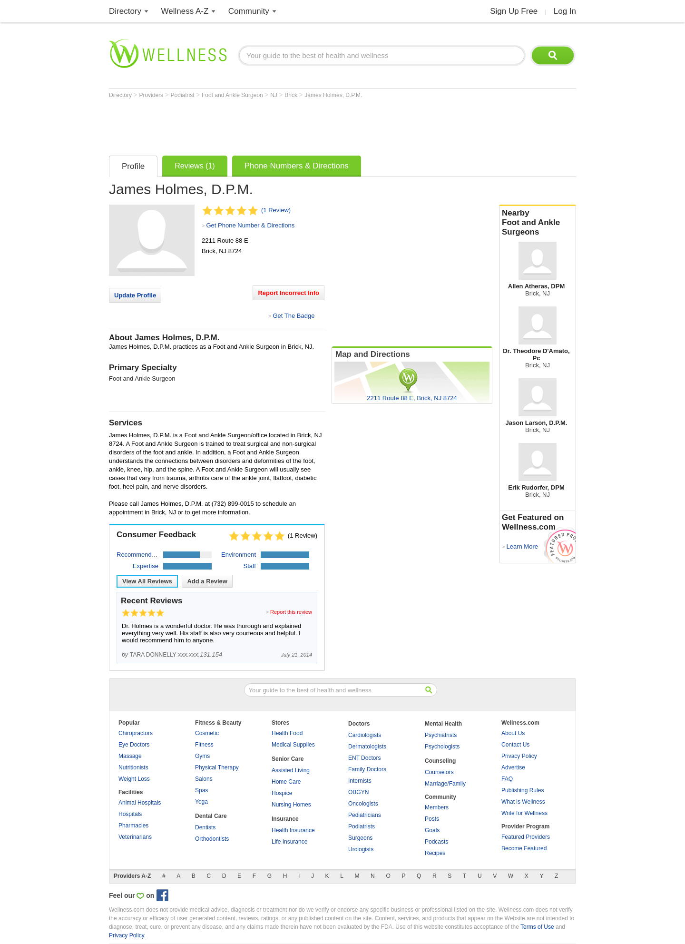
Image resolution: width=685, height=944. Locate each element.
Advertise (513, 767)
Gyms (202, 756)
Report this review (291, 612)
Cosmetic (207, 733)
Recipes (435, 853)
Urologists (360, 849)
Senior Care (287, 759)
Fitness (204, 744)
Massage (130, 756)
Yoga (201, 801)
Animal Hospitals (139, 802)
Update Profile (135, 295)
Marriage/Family (445, 783)
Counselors (439, 772)
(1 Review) (276, 210)
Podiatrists (361, 826)
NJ (274, 95)
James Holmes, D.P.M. (333, 95)
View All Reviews (147, 581)
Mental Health (443, 723)
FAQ (507, 779)
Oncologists (363, 803)
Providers (152, 95)
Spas (201, 790)
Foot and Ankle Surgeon (233, 95)
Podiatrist (183, 95)
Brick (291, 95)
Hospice (282, 793)
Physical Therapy (217, 767)
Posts (432, 819)
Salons (204, 779)
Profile (133, 166)
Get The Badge (293, 315)
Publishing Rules (522, 790)
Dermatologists (367, 746)
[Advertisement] (282, 124)
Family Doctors (367, 769)
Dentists (205, 827)
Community (248, 11)
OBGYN (358, 792)
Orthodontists (212, 839)
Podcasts (436, 841)
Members (437, 807)
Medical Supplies (293, 744)
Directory (125, 11)
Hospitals (130, 814)
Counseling (440, 760)
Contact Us (515, 744)
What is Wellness (523, 801)
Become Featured (524, 848)
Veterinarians (135, 837)
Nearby (537, 222)
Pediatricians (364, 815)
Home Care (286, 781)
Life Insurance (289, 841)
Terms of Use (537, 927)
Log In (565, 11)
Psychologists (442, 746)
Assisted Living (291, 770)
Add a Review (207, 581)
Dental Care (211, 816)
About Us (513, 733)
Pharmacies (133, 825)
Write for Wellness (524, 813)
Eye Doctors (133, 744)
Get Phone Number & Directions (250, 225)
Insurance (285, 819)
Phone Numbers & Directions (297, 165)
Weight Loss (134, 779)
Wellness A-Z (185, 11)
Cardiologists (364, 735)
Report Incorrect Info (288, 292)
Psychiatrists (441, 735)
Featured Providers (525, 837)
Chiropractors (135, 733)
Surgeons (360, 838)
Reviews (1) (195, 166)
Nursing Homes (291, 804)
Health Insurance (293, 830)
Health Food (287, 733)
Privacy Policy (519, 756)
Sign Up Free (514, 11)
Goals (432, 830)
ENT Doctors (364, 758)
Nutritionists (133, 767)
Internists (360, 780)
